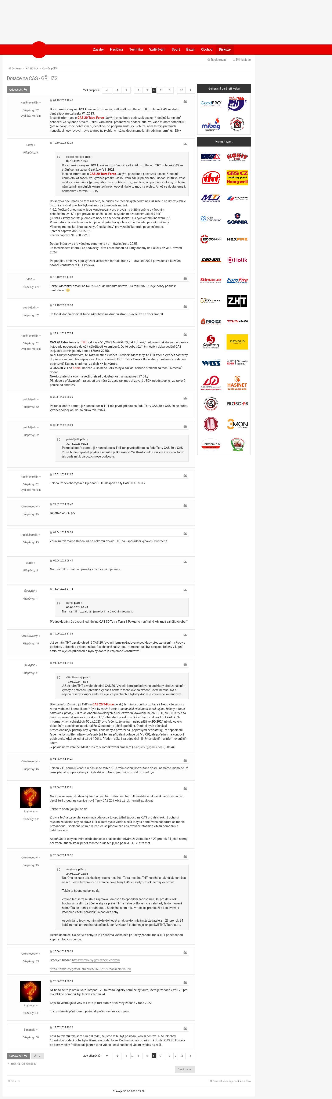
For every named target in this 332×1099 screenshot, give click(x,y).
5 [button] (147, 90)
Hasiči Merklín (29, 102)
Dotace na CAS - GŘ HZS (32, 78)
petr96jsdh (29, 307)
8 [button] (169, 90)
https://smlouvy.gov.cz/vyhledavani (96, 960)
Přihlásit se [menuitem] (241, 59)
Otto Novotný (29, 506)
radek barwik (29, 534)
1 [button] (126, 90)
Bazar (190, 49)
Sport (176, 49)
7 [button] (160, 90)
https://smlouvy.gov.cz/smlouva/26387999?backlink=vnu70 (90, 969)
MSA (29, 279)
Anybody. (29, 811)
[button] (107, 90)
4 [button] (138, 90)
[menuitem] (230, 1081)
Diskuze (225, 49)
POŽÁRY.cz (52, 49)
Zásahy (98, 49)
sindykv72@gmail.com (149, 747)
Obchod (207, 49)
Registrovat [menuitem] (216, 59)
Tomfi (29, 145)
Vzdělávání (157, 49)
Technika (136, 49)
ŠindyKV (29, 591)
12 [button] (181, 90)
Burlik (29, 562)
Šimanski (29, 1029)
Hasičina (116, 49)
